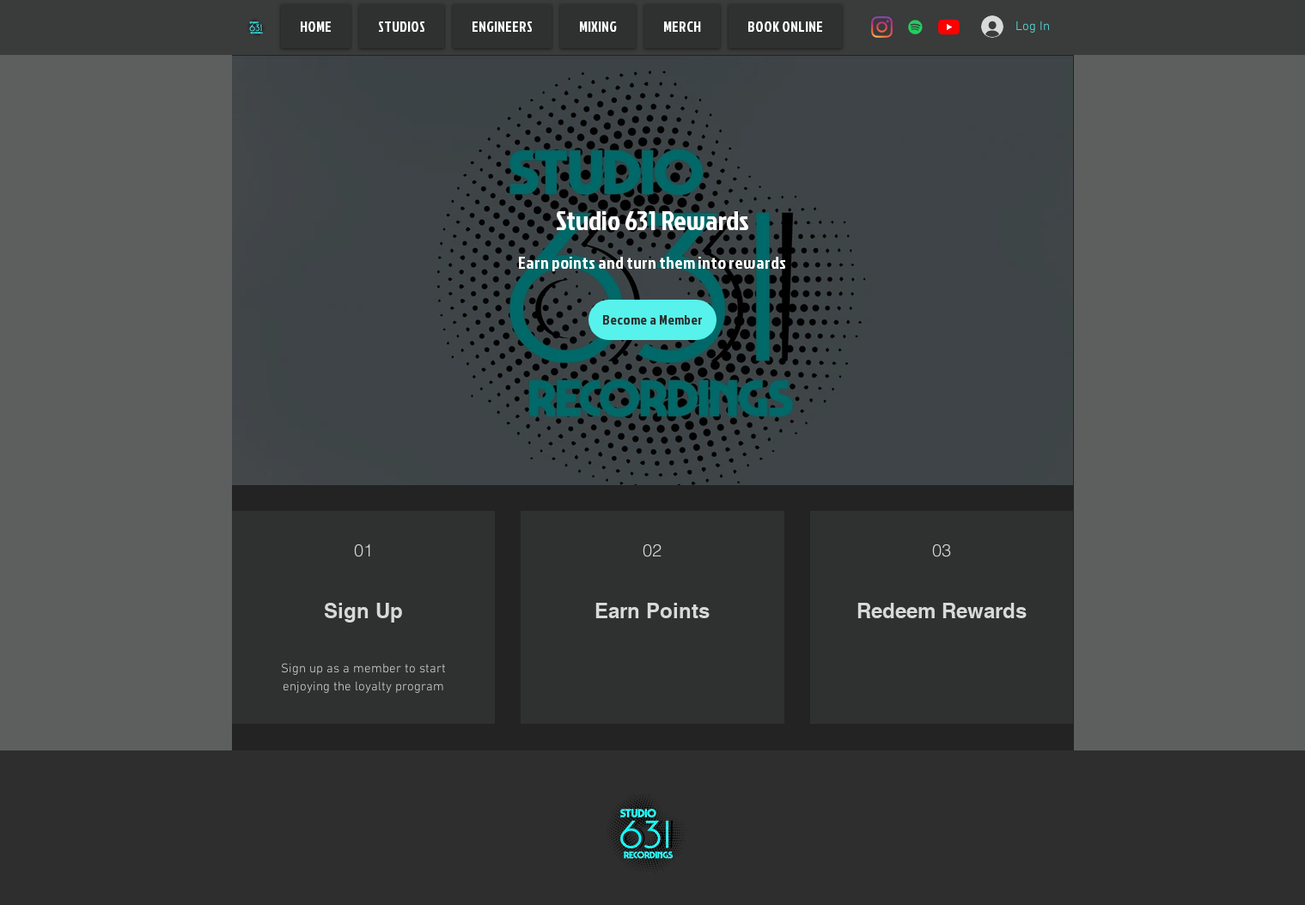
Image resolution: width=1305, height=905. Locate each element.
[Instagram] (882, 27)
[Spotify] (915, 27)
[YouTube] (949, 27)
